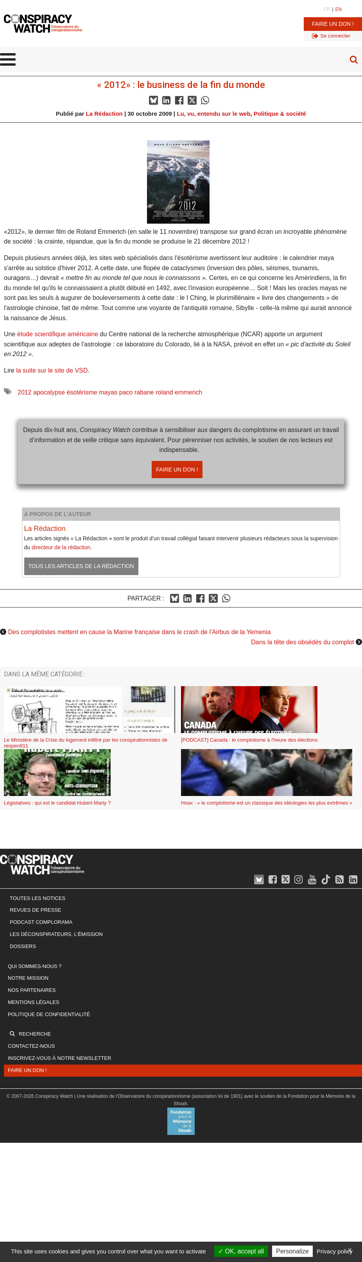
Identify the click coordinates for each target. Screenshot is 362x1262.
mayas (108, 392)
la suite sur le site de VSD (52, 370)
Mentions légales (33, 1002)
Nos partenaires (32, 990)
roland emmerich (179, 392)
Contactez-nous (31, 1046)
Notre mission (28, 978)
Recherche (35, 1034)
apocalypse (49, 392)
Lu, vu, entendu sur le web (213, 113)
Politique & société (280, 113)
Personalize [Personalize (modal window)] (292, 1251)
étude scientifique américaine (57, 334)
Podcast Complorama (41, 922)
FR (327, 9)
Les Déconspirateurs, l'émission (56, 934)
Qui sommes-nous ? (34, 966)
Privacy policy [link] (335, 1251)
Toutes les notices (37, 898)
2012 (25, 392)
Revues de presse (35, 910)
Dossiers (23, 946)
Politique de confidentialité (49, 1014)
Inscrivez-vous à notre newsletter (59, 1058)
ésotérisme (81, 392)
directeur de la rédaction (61, 547)
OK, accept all (241, 1251)
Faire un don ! (333, 24)
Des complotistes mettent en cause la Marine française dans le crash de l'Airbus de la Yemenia (139, 632)
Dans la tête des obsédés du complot (302, 642)
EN (338, 9)
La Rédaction (104, 113)
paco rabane (136, 392)
